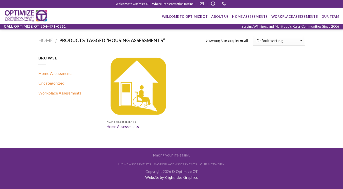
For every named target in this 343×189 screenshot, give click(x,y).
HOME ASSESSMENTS (250, 16)
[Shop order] (279, 41)
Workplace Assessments (59, 92)
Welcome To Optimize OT (185, 16)
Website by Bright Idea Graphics (171, 177)
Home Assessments (55, 73)
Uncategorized (51, 83)
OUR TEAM (330, 16)
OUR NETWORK (212, 164)
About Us (219, 16)
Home (45, 40)
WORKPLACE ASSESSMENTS (294, 16)
